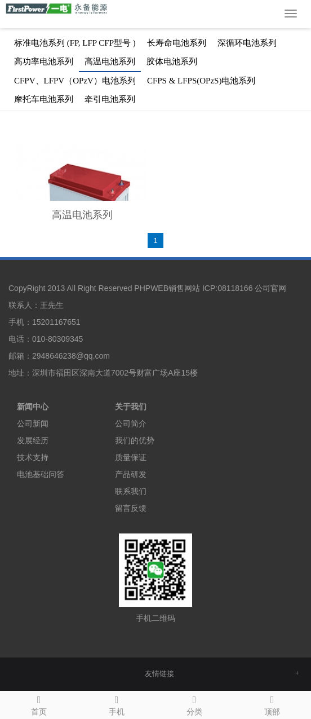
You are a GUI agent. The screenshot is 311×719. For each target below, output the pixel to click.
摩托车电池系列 (43, 99)
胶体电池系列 (171, 61)
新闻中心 (32, 406)
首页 (39, 703)
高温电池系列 (110, 61)
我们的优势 (134, 440)
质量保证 (130, 457)
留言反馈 (130, 508)
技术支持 (32, 457)
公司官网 (270, 288)
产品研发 (130, 474)
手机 (117, 703)
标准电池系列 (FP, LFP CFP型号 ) (75, 42)
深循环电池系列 (247, 42)
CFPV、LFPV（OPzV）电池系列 (75, 80)
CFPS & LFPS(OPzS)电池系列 (201, 80)
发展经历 (32, 440)
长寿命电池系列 (176, 42)
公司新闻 (32, 423)
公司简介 (130, 423)
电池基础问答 (40, 474)
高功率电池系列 (43, 61)
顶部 (272, 703)
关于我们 (130, 406)
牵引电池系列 (110, 99)
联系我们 (130, 491)
